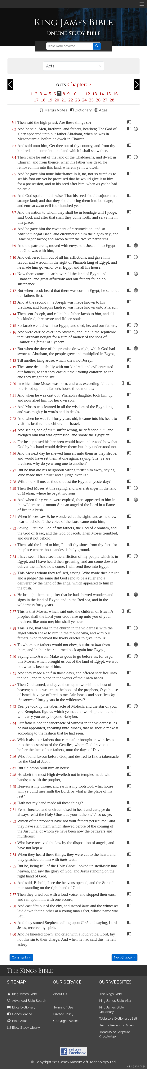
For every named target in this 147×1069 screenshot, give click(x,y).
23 (77, 99)
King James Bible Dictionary (111, 1009)
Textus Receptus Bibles (116, 1025)
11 (81, 93)
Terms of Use (63, 1007)
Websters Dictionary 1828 (118, 1018)
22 (70, 99)
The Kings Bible (110, 994)
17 (36, 99)
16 (115, 93)
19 (50, 99)
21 (63, 99)
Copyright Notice (66, 1021)
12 (87, 93)
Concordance (20, 1014)
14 (101, 93)
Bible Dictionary (21, 1007)
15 (108, 93)
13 (94, 93)
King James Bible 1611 (115, 1001)
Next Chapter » (124, 957)
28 (111, 99)
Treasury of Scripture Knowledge (114, 1034)
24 (84, 99)
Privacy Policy (63, 1014)
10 (74, 93)
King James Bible (22, 994)
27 (105, 99)
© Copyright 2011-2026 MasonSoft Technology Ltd (73, 1062)
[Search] (69, 46)
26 (98, 99)
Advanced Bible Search (27, 1001)
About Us (60, 994)
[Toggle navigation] (142, 3)
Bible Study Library (24, 1027)
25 (91, 99)
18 (43, 99)
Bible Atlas (17, 1021)
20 (56, 99)
